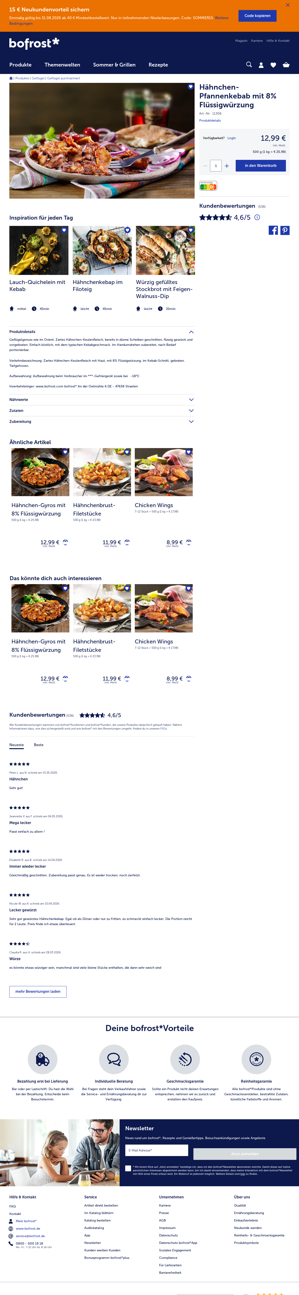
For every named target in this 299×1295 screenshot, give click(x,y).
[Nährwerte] (209, 186)
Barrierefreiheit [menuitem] (170, 1271)
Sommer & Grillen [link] (114, 64)
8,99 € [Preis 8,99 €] (171, 543)
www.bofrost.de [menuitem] (24, 1226)
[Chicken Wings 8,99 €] (164, 506)
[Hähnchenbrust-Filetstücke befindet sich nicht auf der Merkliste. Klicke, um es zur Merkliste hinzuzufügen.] (126, 453)
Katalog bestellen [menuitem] (97, 1219)
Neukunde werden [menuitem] (248, 1226)
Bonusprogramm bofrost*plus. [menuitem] (107, 1256)
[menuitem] (20, 67)
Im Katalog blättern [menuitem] (98, 1212)
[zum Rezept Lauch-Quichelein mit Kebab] (39, 250)
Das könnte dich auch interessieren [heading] (56, 580)
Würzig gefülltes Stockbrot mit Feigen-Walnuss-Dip (164, 289)
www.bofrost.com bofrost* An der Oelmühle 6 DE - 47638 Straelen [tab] (73, 386)
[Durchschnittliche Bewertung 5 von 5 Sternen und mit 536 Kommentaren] (257, 217)
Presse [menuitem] (164, 1212)
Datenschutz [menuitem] (168, 1234)
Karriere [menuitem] (257, 41)
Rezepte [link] (158, 64)
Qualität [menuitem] (240, 1204)
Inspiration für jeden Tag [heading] (41, 217)
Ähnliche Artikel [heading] (30, 442)
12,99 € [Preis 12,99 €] (46, 543)
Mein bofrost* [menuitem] (23, 1219)
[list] (149, 1077)
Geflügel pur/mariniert (63, 78)
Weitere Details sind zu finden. (237, 1174)
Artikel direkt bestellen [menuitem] (101, 1204)
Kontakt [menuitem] (15, 1212)
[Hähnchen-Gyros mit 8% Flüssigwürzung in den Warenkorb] (63, 543)
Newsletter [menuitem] (92, 1241)
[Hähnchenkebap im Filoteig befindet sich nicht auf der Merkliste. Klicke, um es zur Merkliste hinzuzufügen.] (126, 230)
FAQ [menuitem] (12, 1204)
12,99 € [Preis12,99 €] (273, 138)
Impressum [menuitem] (167, 1226)
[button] (257, 16)
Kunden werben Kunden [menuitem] (102, 1249)
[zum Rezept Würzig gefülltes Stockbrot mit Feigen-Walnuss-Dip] (165, 250)
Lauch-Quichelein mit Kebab (37, 285)
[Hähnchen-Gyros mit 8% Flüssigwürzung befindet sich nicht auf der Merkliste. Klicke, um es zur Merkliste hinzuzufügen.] (64, 453)
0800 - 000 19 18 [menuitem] (26, 1241)
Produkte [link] (20, 64)
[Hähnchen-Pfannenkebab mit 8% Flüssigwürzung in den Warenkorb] (261, 166)
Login (232, 138)
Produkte (22, 78)
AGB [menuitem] (162, 1219)
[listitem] (39, 269)
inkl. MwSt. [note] (49, 548)
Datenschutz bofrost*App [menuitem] (178, 1241)
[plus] (226, 166)
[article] (102, 260)
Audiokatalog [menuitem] (94, 1226)
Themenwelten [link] (62, 64)
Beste (38, 749)
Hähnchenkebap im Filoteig (98, 285)
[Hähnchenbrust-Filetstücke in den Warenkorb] (125, 543)
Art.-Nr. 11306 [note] (210, 114)
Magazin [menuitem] (241, 41)
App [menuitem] (87, 1234)
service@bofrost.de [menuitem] (27, 1234)
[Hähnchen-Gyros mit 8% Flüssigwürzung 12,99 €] (40, 506)
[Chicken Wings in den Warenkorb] (187, 543)
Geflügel (38, 78)
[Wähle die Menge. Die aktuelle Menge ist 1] (216, 166)
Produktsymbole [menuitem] (246, 1241)
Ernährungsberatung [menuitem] (249, 1212)
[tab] (261, 65)
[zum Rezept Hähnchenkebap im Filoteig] (102, 250)
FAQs (163, 732)
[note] (39, 308)
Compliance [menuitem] (168, 1256)
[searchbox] (184, 64)
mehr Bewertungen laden (38, 995)
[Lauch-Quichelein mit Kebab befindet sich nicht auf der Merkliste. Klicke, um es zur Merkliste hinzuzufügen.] (63, 230)
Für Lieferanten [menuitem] (170, 1264)
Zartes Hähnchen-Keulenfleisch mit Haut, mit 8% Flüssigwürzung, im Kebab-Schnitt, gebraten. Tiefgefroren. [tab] (97, 363)
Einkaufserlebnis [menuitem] (246, 1219)
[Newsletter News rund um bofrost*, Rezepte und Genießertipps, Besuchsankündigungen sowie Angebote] (209, 1155)
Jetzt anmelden (276, 1154)
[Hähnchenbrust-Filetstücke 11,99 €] (102, 506)
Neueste (16, 749)
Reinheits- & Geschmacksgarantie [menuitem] (259, 1234)
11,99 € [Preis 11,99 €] (108, 543)
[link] (51, 44)
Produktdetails (210, 121)
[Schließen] (288, 5)
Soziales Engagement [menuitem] (175, 1249)
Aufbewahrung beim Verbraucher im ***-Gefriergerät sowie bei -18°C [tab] (74, 376)
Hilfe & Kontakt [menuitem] (278, 41)
